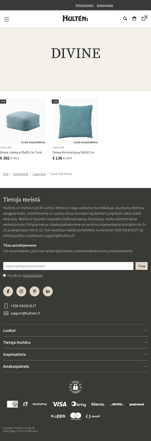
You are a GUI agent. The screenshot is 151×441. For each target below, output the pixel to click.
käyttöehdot (32, 275)
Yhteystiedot (85, 5)
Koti (5, 174)
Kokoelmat (20, 174)
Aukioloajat (105, 5)
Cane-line (39, 174)
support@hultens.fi (59, 235)
